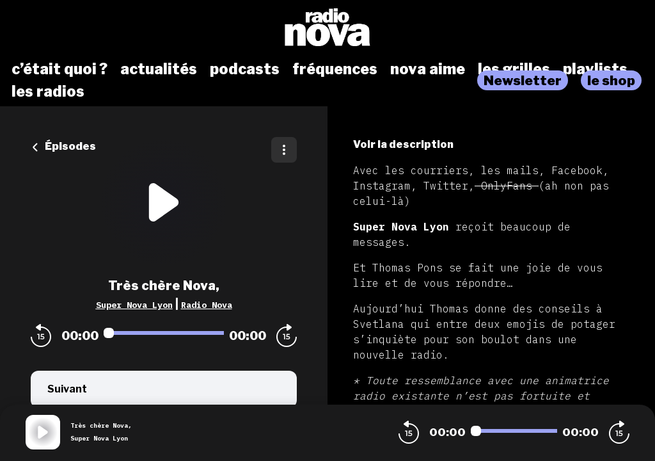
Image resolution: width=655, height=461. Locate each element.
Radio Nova (206, 305)
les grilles (514, 69)
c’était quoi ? (59, 69)
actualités (158, 69)
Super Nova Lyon (134, 305)
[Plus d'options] (284, 150)
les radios (48, 92)
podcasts (245, 69)
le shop (611, 80)
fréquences (334, 69)
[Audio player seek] (164, 333)
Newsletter (523, 80)
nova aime (427, 69)
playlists (595, 69)
